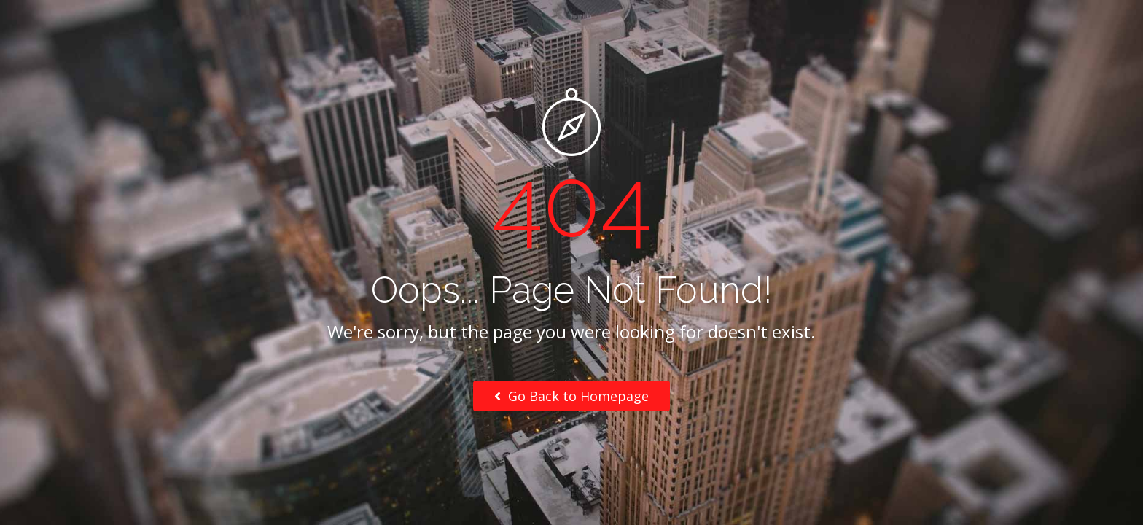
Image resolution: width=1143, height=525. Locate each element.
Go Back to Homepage (571, 396)
